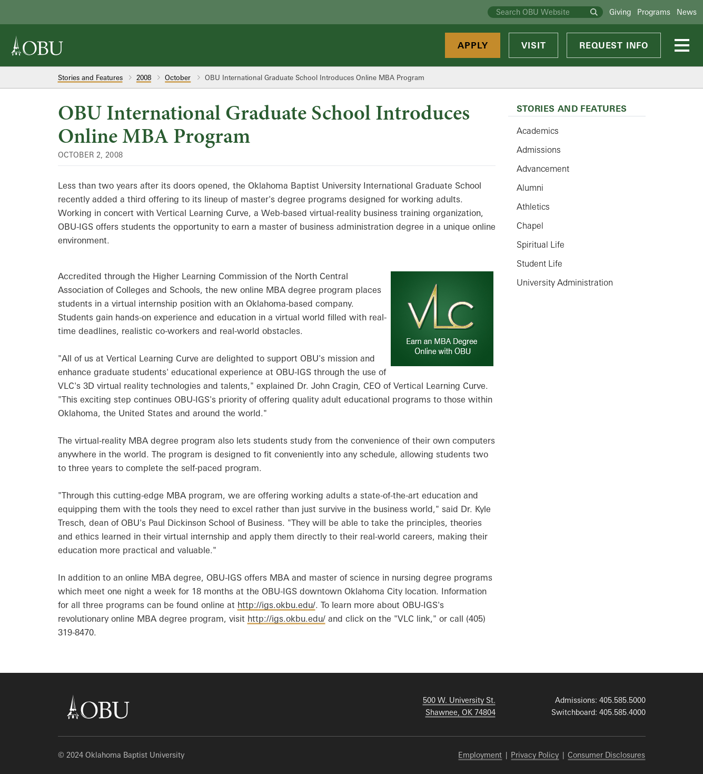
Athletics (533, 206)
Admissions (539, 149)
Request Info (613, 45)
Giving (620, 11)
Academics (538, 130)
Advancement (543, 168)
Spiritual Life (541, 244)
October (178, 77)
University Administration (565, 282)
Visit (533, 45)
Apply (473, 45)
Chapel (530, 225)
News (687, 11)
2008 (143, 77)
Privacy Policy (535, 754)
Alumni (530, 187)
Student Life (539, 263)
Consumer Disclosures (606, 754)
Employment (480, 754)
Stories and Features (90, 77)
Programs (653, 11)
